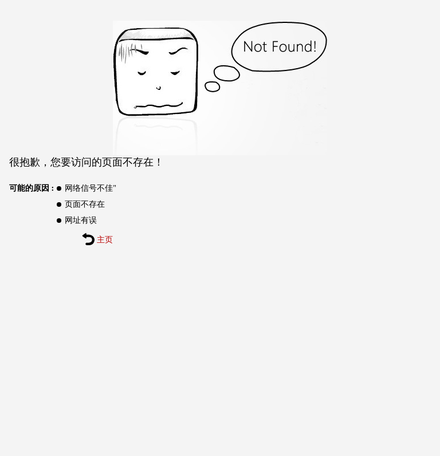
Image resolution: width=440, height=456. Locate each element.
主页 (97, 239)
